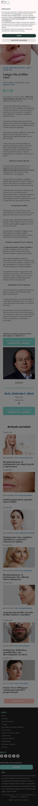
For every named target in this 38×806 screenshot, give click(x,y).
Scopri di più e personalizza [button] (19, 802)
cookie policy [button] (8, 782)
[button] (35, 765)
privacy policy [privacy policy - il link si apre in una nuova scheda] (17, 775)
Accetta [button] (19, 797)
